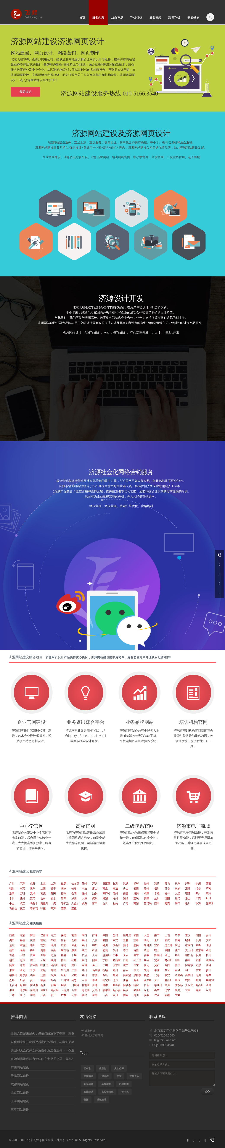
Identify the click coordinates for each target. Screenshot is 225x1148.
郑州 (187, 883)
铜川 (43, 985)
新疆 (167, 995)
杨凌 (125, 990)
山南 (74, 990)
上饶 (167, 935)
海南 (94, 995)
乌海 (167, 985)
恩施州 (106, 955)
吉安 (43, 945)
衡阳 (136, 888)
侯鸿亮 (125, 1091)
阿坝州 (23, 985)
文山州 (189, 950)
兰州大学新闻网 (92, 1035)
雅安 (167, 975)
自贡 (105, 903)
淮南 (11, 970)
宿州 (115, 893)
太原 (84, 898)
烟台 (198, 888)
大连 (146, 935)
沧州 (146, 888)
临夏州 (13, 975)
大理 (22, 955)
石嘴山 (54, 985)
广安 (198, 898)
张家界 (210, 903)
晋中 (146, 955)
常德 (53, 940)
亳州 (32, 945)
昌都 (105, 985)
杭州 (177, 883)
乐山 (187, 898)
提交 (207, 1091)
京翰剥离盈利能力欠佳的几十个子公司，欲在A (42, 1059)
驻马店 (127, 935)
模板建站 (101, 1099)
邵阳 (136, 935)
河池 (53, 955)
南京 (63, 888)
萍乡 (53, 975)
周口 (84, 935)
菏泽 (94, 935)
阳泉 (22, 980)
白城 (177, 970)
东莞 (22, 888)
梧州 (63, 960)
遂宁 (136, 955)
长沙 (177, 888)
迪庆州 (44, 990)
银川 (187, 903)
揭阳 (11, 940)
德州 (63, 893)
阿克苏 (189, 965)
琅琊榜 (105, 1076)
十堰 (74, 955)
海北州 (86, 990)
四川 (115, 995)
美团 (86, 1099)
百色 (11, 955)
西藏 (11, 935)
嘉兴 (136, 945)
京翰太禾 (134, 1076)
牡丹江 (137, 960)
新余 (136, 980)
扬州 (22, 898)
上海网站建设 (20, 1101)
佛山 (125, 888)
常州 (11, 898)
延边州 (65, 970)
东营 (167, 970)
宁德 (105, 960)
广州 (11, 883)
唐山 (94, 888)
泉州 (32, 888)
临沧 (146, 965)
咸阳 (146, 893)
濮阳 (167, 950)
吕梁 (136, 950)
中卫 (177, 980)
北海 (156, 975)
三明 (105, 965)
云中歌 (87, 1068)
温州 (146, 883)
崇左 (198, 970)
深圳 (94, 883)
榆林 (63, 955)
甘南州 (86, 985)
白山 (53, 980)
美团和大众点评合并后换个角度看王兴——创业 (42, 1050)
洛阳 (11, 893)
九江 (177, 893)
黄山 (32, 980)
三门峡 (148, 903)
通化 (22, 970)
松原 (74, 960)
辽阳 (43, 975)
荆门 (84, 960)
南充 (43, 893)
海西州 (199, 985)
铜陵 (63, 985)
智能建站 (88, 1091)
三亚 (74, 908)
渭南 (177, 940)
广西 (156, 995)
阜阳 (105, 935)
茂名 (32, 940)
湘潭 (125, 898)
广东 (63, 995)
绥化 (146, 940)
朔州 (84, 975)
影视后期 (88, 1084)
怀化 (74, 945)
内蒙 (22, 935)
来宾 (146, 970)
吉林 (43, 898)
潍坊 (156, 883)
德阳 (167, 898)
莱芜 (43, 980)
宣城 (84, 965)
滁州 (74, 950)
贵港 (43, 950)
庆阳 (74, 970)
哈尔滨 (75, 883)
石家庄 (106, 883)
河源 (22, 960)
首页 (82, 18)
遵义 (187, 935)
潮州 (177, 960)
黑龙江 (179, 990)
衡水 (53, 898)
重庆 (63, 883)
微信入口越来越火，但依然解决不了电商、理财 (42, 1033)
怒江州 (158, 985)
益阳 (11, 950)
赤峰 (198, 945)
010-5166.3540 (164, 1035)
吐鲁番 (117, 985)
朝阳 (11, 960)
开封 (198, 893)
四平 (43, 955)
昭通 (187, 940)
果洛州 (137, 990)
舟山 (156, 980)
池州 (198, 975)
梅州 (32, 950)
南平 (187, 960)
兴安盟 (127, 975)
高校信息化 (107, 1091)
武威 (74, 975)
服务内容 (98, 18)
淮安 (63, 945)
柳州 (115, 898)
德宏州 (106, 980)
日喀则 (75, 985)
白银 (105, 975)
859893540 (166, 1045)
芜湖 (136, 903)
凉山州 (117, 945)
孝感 (156, 893)
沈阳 (43, 888)
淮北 (136, 970)
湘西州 (54, 965)
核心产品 (117, 18)
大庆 (53, 903)
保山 (94, 965)
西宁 (156, 903)
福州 (156, 888)
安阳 (208, 940)
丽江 (22, 908)
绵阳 (94, 945)
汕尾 (43, 960)
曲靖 (22, 940)
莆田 (94, 903)
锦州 (177, 955)
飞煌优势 (136, 18)
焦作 (177, 950)
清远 (146, 950)
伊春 (125, 980)
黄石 (156, 965)
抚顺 (105, 970)
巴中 (115, 955)
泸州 (74, 898)
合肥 (74, 940)
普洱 (74, 965)
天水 (125, 955)
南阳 (74, 935)
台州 (208, 935)
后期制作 (124, 1084)
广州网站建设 (20, 1067)
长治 (84, 955)
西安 (208, 883)
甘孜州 (168, 980)
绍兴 (136, 893)
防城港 (34, 985)
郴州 (105, 945)
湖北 (22, 995)
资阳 (146, 898)
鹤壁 (146, 975)
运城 (11, 945)
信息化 (102, 1068)
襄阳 (105, 940)
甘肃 (187, 990)
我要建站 (25, 92)
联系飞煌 (174, 18)
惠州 (208, 893)
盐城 (115, 935)
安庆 (167, 940)
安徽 (146, 995)
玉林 (125, 940)
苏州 (84, 883)
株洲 (94, 950)
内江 (53, 935)
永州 (198, 940)
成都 (32, 883)
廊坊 (177, 945)
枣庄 (125, 950)
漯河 (63, 965)
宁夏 (177, 995)
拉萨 (146, 985)
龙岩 (22, 965)
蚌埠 (208, 898)
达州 (84, 893)
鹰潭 (53, 908)
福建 (84, 995)
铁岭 (146, 960)
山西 (105, 995)
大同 (94, 955)
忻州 (208, 955)
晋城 (53, 970)
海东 (208, 975)
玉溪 (32, 970)
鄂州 (198, 980)
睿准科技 (88, 1030)
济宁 (53, 888)
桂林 (167, 893)
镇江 (22, 903)
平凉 (156, 970)
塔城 (94, 980)
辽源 (115, 980)
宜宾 (156, 945)
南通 (115, 888)
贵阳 (63, 898)
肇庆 (84, 950)
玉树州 (65, 990)
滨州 (115, 950)
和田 (187, 970)
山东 (156, 990)
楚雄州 (168, 960)
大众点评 (119, 1068)
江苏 (11, 995)
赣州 (11, 888)
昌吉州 (189, 975)
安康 (198, 960)
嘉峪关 (106, 990)
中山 (11, 903)
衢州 (115, 970)
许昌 (22, 950)
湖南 (32, 995)
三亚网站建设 (20, 1109)
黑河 (115, 975)
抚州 (94, 898)
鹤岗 (187, 980)
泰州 (84, 945)
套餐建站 (106, 1084)
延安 (167, 903)
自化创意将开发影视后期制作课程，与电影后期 (42, 1042)
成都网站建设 (20, 1084)
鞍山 (156, 950)
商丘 (105, 888)
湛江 (187, 888)
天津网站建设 (20, 1076)
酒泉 (63, 908)
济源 (94, 985)
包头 (115, 903)
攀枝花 (34, 908)
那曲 (11, 990)
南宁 (156, 935)
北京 (43, 883)
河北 (146, 990)
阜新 (63, 975)
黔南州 (158, 955)
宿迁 (187, 893)
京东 (119, 1076)
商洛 (208, 965)
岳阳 (74, 893)
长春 (74, 888)
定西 (156, 960)
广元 (125, 903)
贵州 (136, 995)
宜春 (136, 940)
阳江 (177, 965)
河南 (208, 990)
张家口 (189, 945)
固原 (84, 980)
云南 (74, 995)
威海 (84, 903)
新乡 (63, 940)
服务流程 (155, 18)
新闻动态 (193, 18)
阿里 (32, 935)
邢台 (167, 888)
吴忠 (74, 980)
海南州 (34, 990)
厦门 (177, 898)
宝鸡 (136, 898)
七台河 (13, 985)
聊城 (43, 940)
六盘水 (75, 903)
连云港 (168, 945)
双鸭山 (179, 975)
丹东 (136, 965)
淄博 (125, 945)
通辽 (167, 955)
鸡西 (32, 975)
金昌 (208, 985)
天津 (22, 883)
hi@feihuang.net (165, 1040)
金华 (156, 940)
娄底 (105, 950)
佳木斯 (34, 965)
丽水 (125, 970)
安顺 (43, 970)
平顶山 (23, 945)
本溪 (94, 975)
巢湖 (105, 898)
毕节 (177, 935)
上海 (53, 883)
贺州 (208, 970)
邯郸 (136, 883)
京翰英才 (88, 1076)
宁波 (84, 888)
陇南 (11, 965)
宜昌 (53, 950)
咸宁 (125, 965)
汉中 (32, 955)
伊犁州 (117, 965)
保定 (63, 935)
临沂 (115, 883)
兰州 (156, 898)
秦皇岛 (44, 903)
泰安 (115, 940)
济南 (208, 888)
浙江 (53, 995)
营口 (167, 965)
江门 (32, 898)
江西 (43, 995)
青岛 (167, 883)
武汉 (125, 883)
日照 (125, 960)
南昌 (125, 893)
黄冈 (53, 893)
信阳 (198, 935)
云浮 (198, 965)
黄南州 (96, 990)
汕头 (94, 893)
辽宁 (167, 990)
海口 (177, 903)
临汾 (208, 945)
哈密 (136, 985)
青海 (198, 990)
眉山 (32, 960)
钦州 (198, 955)
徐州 (198, 883)
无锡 (32, 893)
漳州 (53, 945)
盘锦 (11, 980)
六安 (94, 940)
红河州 (148, 945)
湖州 (53, 960)
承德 (208, 950)
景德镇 (137, 975)
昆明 (22, 893)
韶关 (94, 960)
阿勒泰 (127, 985)
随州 (84, 970)
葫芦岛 (210, 960)
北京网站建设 (20, 1093)
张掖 (43, 908)
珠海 (198, 903)
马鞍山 (13, 908)
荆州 (84, 940)
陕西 (125, 995)
